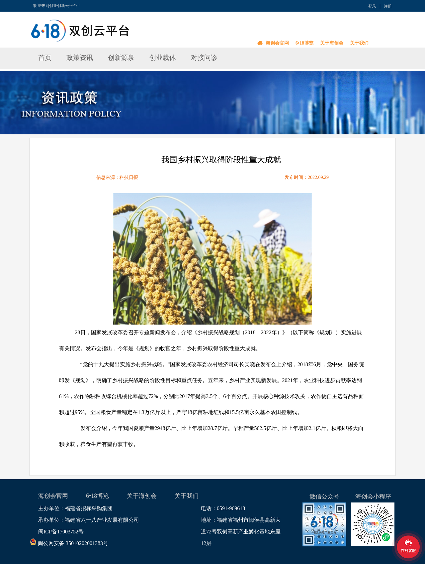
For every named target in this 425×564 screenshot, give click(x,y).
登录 (372, 6)
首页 (44, 57)
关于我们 (359, 43)
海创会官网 (277, 43)
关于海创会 (331, 43)
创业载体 (162, 57)
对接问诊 (204, 57)
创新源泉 (121, 57)
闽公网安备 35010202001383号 (73, 543)
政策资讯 (79, 57)
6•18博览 (304, 43)
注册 (388, 6)
